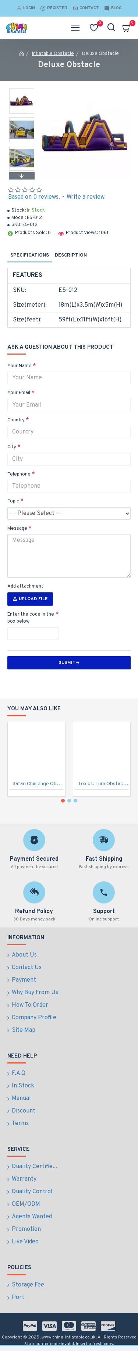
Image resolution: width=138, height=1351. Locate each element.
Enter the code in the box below (30, 618)
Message (17, 529)
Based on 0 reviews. (34, 197)
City (11, 447)
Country (16, 420)
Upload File (30, 599)
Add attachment (25, 586)
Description (71, 255)
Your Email (18, 393)
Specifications (29, 255)
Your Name (19, 366)
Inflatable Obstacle (53, 54)
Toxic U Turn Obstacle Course (103, 784)
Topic (13, 501)
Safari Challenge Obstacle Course (38, 784)
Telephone (19, 474)
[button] (22, 176)
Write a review (86, 197)
